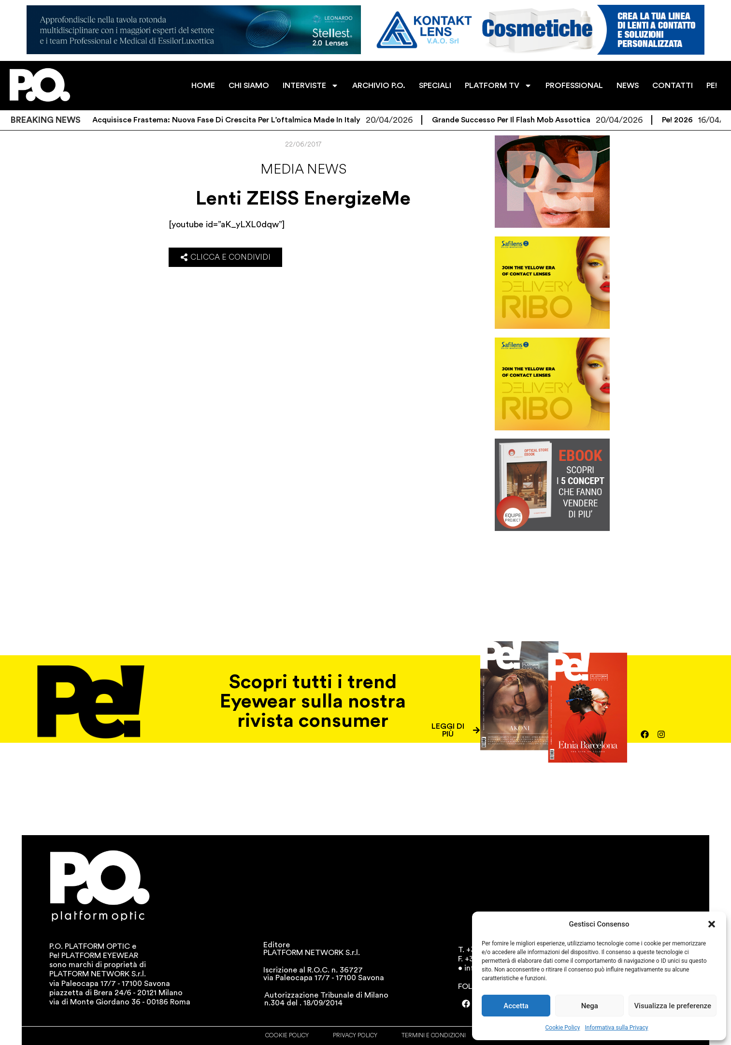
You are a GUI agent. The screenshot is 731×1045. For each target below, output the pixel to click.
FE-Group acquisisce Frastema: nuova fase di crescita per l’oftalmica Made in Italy (222, 120)
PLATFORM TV (498, 85)
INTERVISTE (311, 85)
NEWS (627, 85)
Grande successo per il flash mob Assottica (525, 120)
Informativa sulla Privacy (616, 1027)
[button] (712, 924)
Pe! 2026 (691, 120)
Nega (589, 1005)
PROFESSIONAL (574, 85)
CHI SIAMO (249, 85)
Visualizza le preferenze (672, 1005)
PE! (711, 85)
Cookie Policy (562, 1027)
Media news (303, 169)
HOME (203, 85)
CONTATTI (672, 85)
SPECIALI (435, 85)
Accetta (516, 1005)
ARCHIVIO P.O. (378, 85)
